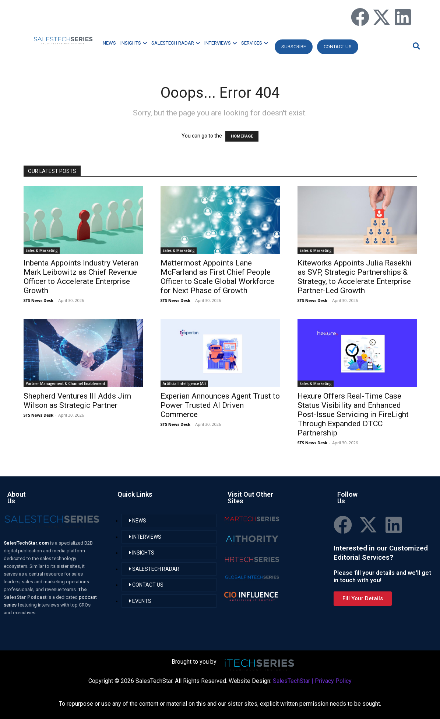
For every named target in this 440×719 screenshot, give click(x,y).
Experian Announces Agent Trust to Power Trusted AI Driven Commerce (220, 405)
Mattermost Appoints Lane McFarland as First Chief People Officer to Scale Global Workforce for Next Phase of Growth (217, 276)
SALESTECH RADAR (175, 43)
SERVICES (254, 43)
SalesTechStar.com (27, 543)
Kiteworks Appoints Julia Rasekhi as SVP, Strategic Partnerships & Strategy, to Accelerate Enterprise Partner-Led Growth (355, 276)
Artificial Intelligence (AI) (184, 383)
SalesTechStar (291, 680)
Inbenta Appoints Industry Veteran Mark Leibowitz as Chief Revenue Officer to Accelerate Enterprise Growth (81, 276)
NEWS (109, 43)
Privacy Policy (333, 680)
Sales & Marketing (42, 250)
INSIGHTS (133, 43)
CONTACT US (338, 46)
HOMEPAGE (242, 136)
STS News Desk (38, 300)
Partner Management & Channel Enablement (65, 383)
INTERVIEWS (220, 43)
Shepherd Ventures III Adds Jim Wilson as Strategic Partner (77, 401)
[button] (415, 45)
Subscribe (293, 46)
